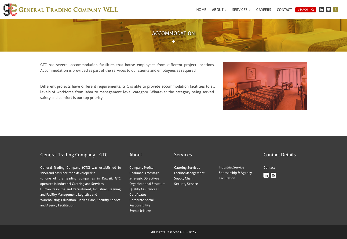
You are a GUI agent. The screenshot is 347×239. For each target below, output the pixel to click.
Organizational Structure (147, 184)
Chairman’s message (144, 173)
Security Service (186, 184)
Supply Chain (183, 178)
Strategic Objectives (144, 178)
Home (201, 9)
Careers (263, 9)
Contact (284, 9)
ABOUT (219, 9)
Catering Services (187, 167)
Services (241, 9)
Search (306, 9)
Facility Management (189, 173)
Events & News (140, 211)
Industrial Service (231, 167)
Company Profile (141, 167)
